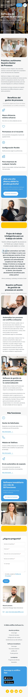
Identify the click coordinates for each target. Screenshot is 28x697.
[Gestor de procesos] (21, 30)
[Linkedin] (16, 691)
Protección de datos (14, 635)
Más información (6, 431)
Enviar (6, 581)
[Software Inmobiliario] (10, 30)
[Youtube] (20, 691)
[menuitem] (5, 1)
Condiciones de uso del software (14, 639)
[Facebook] (7, 691)
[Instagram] (11, 691)
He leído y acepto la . (13, 575)
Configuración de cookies (14, 637)
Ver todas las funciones (11, 497)
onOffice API (14, 651)
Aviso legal (14, 632)
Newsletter (14, 662)
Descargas (14, 646)
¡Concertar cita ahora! (10, 193)
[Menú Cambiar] (25, 5)
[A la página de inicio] (8, 5)
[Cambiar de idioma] (25, 1)
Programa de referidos (14, 660)
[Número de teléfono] (14, 559)
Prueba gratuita (14, 653)
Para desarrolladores (14, 648)
